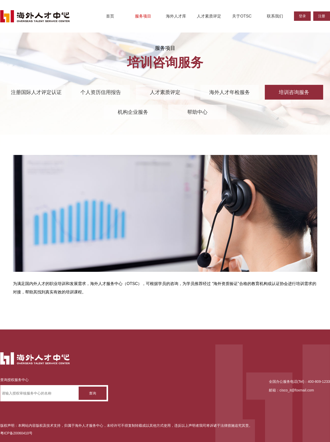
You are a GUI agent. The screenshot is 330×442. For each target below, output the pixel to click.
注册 (321, 16)
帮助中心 (197, 112)
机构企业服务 (133, 112)
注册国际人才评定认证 (36, 92)
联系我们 (275, 16)
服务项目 (143, 16)
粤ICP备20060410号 (16, 433)
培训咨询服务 (294, 92)
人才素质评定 (209, 16)
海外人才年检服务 (229, 92)
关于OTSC (241, 16)
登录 (302, 16)
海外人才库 (176, 16)
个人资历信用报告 (100, 92)
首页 (110, 16)
